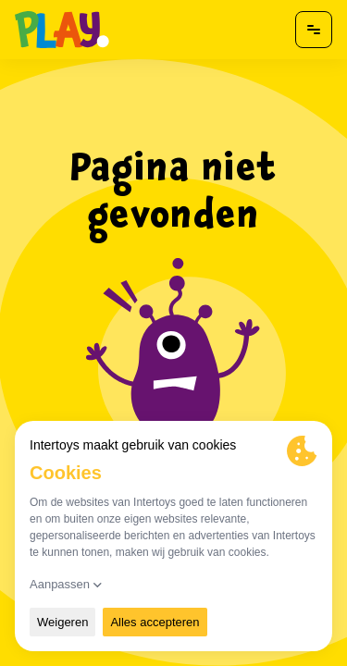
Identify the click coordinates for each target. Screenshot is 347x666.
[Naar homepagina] (62, 29)
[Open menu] (313, 29)
